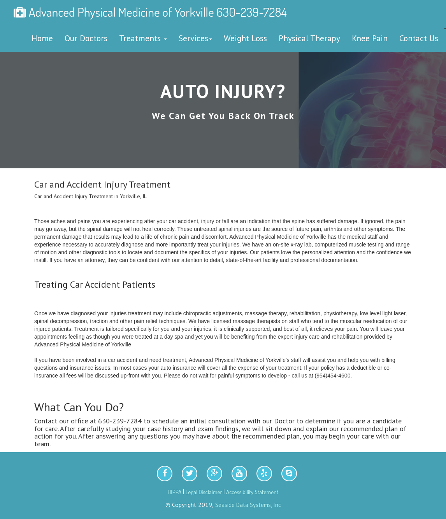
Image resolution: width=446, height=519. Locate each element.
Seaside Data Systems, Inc (247, 505)
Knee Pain (370, 38)
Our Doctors (86, 38)
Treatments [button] (143, 38)
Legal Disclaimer (204, 492)
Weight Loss (245, 38)
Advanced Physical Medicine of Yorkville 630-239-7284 (150, 12)
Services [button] (195, 38)
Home (42, 38)
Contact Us (418, 38)
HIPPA (175, 492)
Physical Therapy (309, 38)
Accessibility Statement (252, 492)
